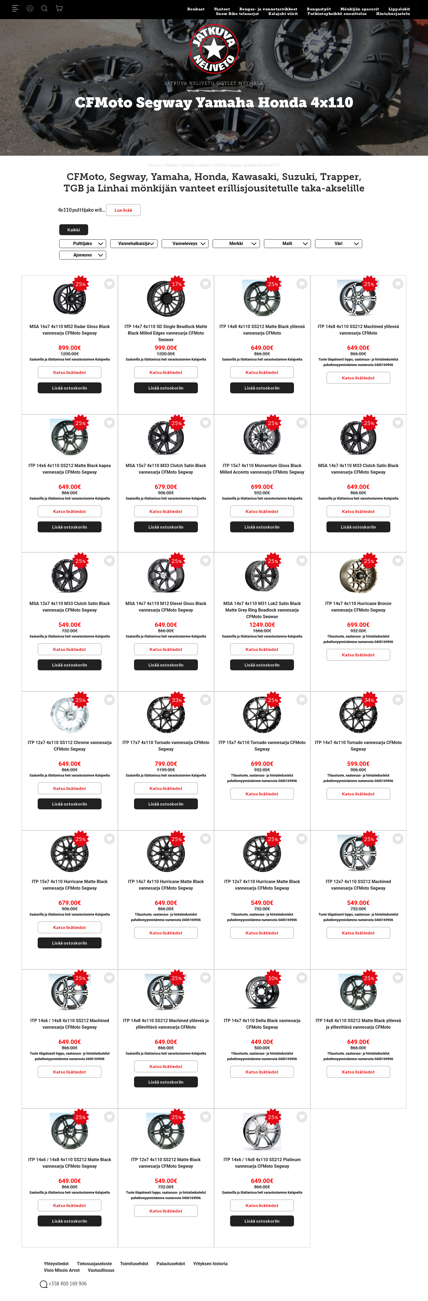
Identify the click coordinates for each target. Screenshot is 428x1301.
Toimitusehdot (134, 1263)
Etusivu (155, 165)
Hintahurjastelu (393, 13)
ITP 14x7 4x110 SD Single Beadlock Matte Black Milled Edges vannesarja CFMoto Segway (165, 333)
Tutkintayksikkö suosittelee (337, 13)
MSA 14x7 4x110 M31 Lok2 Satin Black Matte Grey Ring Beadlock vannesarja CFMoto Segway (262, 610)
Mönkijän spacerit (359, 9)
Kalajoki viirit (283, 13)
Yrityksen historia (210, 1263)
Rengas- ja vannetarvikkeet (268, 9)
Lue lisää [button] (123, 210)
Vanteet (222, 9)
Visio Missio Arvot (62, 1270)
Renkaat (196, 9)
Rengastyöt (319, 9)
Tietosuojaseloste (94, 1263)
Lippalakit (399, 9)
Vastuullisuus (101, 1270)
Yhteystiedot (56, 1263)
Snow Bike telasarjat (237, 13)
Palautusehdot (170, 1263)
